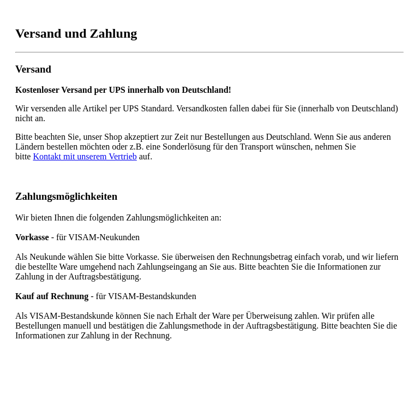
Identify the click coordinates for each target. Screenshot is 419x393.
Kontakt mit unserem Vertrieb (84, 156)
